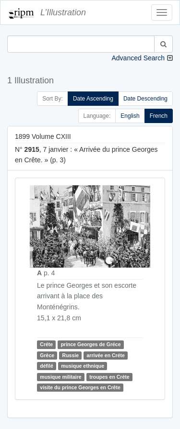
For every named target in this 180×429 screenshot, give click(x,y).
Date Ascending (93, 98)
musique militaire (60, 377)
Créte (46, 344)
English (129, 116)
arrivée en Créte (105, 355)
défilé (46, 366)
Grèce (47, 355)
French (159, 116)
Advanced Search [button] (138, 58)
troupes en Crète (109, 377)
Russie (70, 355)
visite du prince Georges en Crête (80, 387)
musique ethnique (82, 366)
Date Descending (145, 98)
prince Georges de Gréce (91, 344)
